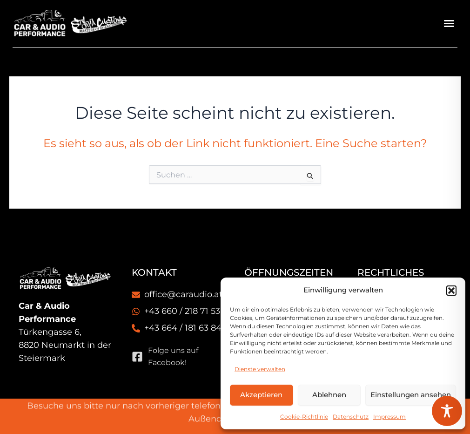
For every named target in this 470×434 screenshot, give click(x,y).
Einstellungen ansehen (410, 394)
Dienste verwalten (260, 369)
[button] (451, 290)
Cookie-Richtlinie (304, 416)
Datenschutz (351, 416)
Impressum (389, 416)
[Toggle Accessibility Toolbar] (447, 411)
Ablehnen (329, 394)
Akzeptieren (261, 394)
